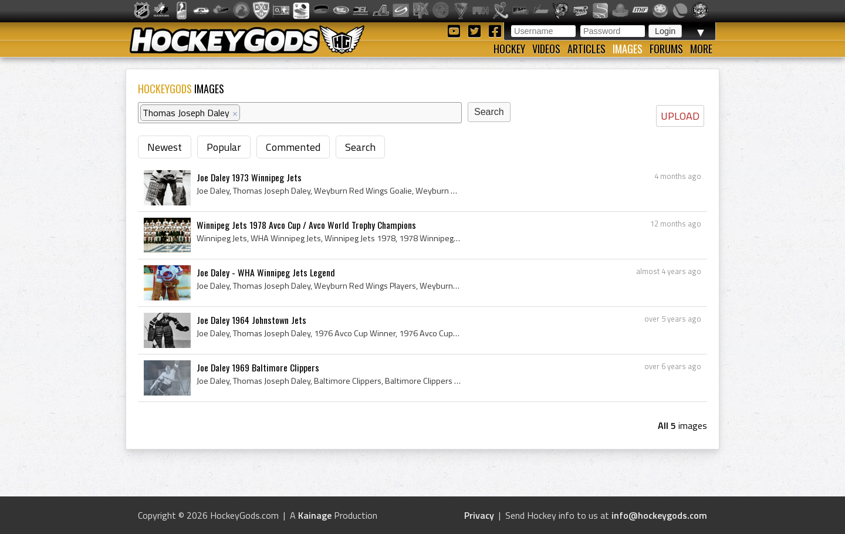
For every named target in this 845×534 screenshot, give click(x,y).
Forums (666, 48)
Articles (586, 48)
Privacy (479, 515)
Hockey (509, 48)
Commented (293, 147)
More (701, 48)
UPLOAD (680, 116)
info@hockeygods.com (659, 515)
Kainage (315, 515)
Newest (164, 147)
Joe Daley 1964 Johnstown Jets (251, 320)
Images (628, 48)
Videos (546, 48)
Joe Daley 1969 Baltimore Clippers (258, 367)
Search (360, 147)
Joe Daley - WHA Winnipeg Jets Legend (266, 272)
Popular (224, 147)
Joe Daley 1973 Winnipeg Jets (249, 177)
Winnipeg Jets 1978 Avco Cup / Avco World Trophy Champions (306, 225)
